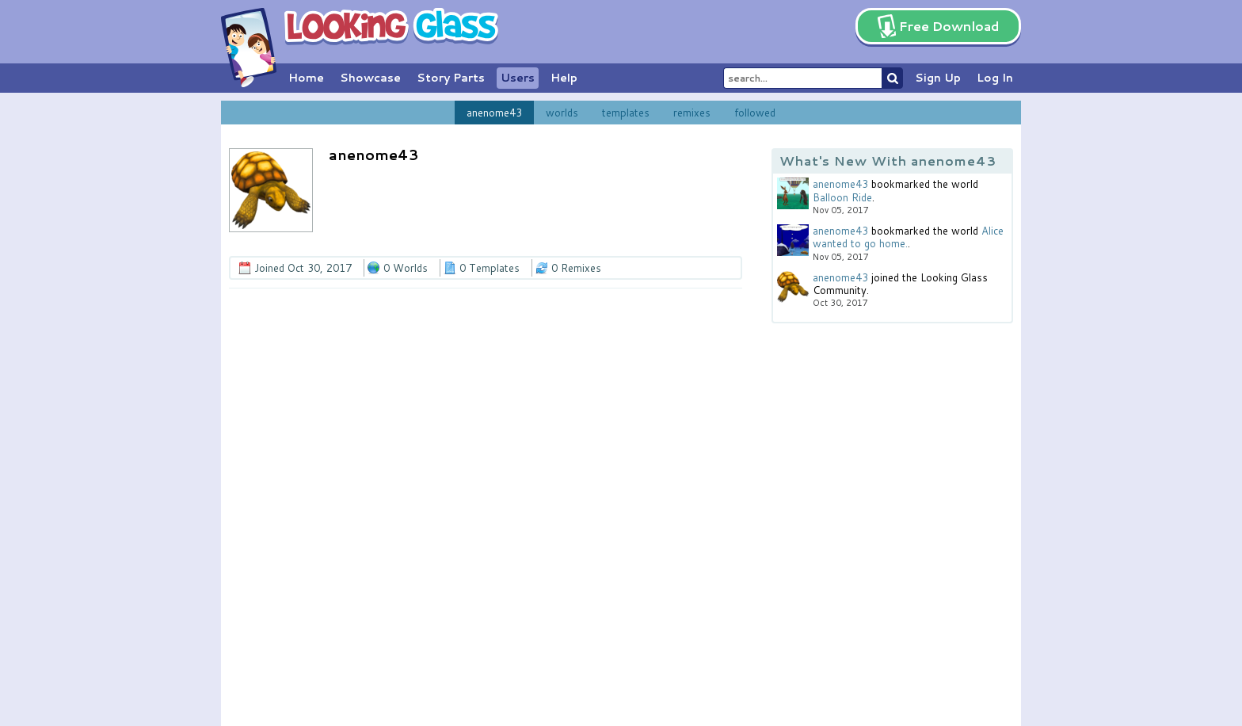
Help (564, 78)
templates (626, 112)
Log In (995, 78)
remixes (692, 112)
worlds (562, 112)
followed (754, 112)
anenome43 (494, 112)
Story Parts (451, 78)
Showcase (370, 78)
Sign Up (938, 78)
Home (306, 78)
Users (518, 78)
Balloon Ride (842, 197)
